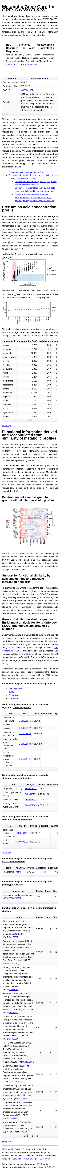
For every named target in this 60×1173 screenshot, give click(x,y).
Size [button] (55, 891)
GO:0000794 (22, 833)
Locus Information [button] (39, 78)
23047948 (13, 989)
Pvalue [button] (36, 714)
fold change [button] (45, 341)
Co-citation (13, 698)
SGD (28, 654)
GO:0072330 (25, 744)
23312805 (13, 1039)
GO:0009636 (25, 733)
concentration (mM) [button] (27, 341)
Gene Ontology (15, 689)
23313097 (13, 963)
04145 (18, 872)
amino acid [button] (9, 341)
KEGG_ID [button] (20, 868)
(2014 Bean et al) (45, 597)
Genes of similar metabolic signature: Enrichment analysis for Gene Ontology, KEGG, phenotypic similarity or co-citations (34, 197)
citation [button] (18, 917)
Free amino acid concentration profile (25, 172)
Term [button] (10, 714)
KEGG (18, 651)
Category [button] (11, 78)
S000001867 (27, 90)
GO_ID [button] (24, 714)
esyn (28, 597)
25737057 (24, 1132)
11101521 (16, 1082)
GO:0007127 (25, 728)
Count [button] (48, 891)
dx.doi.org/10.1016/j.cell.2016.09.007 (34, 1159)
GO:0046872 (30, 799)
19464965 (13, 1118)
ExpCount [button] (53, 868)
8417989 (13, 937)
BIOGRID (44, 594)
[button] (4, 114)
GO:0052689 (30, 805)
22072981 (29, 1062)
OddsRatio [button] (46, 714)
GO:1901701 (25, 759)
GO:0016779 (30, 794)
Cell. (11, 64)
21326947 (25, 1098)
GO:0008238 (30, 788)
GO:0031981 (22, 842)
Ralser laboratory (29, 64)
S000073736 (14, 898)
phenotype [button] (18, 891)
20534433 (13, 1012)
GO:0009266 (25, 721)
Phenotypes (14, 695)
